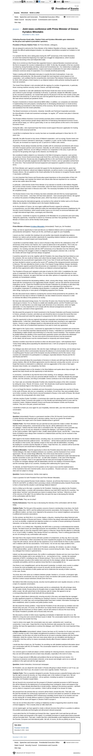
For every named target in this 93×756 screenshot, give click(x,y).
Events (16, 13)
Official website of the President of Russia (65, 9)
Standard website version (72, 16)
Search (58, 1)
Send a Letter (35, 13)
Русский (77, 5)
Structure (24, 13)
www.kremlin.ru (76, 752)
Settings (67, 1)
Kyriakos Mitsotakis (38, 226)
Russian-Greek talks (21, 728)
